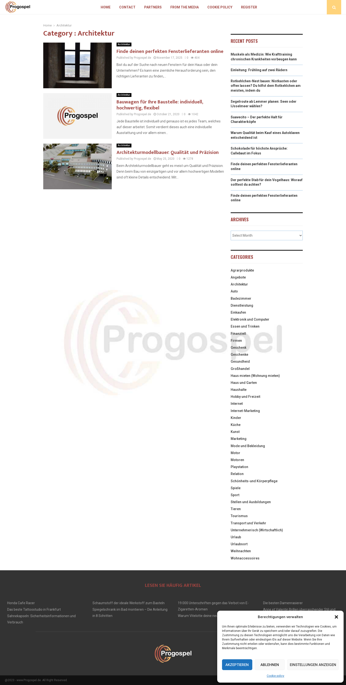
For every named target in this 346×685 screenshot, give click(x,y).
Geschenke (239, 354)
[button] (336, 617)
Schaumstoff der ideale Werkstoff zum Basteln (129, 603)
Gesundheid (240, 361)
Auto (234, 291)
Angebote (238, 277)
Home (106, 7)
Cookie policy (275, 676)
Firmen (236, 340)
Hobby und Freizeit (245, 397)
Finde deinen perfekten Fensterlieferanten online (170, 51)
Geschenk (238, 347)
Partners (153, 7)
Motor (235, 453)
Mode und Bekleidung (248, 446)
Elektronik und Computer (250, 319)
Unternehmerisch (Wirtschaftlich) (257, 530)
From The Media (184, 7)
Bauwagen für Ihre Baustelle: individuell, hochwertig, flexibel (160, 105)
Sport (235, 495)
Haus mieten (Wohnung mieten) (255, 376)
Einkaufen (238, 312)
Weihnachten (241, 551)
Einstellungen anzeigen (313, 665)
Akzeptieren (237, 665)
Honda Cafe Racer (21, 603)
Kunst (235, 432)
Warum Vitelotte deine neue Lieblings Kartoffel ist (215, 616)
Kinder (236, 418)
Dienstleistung (242, 305)
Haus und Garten (244, 383)
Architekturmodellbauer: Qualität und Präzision (168, 152)
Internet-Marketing (245, 411)
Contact (127, 7)
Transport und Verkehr (248, 523)
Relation (237, 474)
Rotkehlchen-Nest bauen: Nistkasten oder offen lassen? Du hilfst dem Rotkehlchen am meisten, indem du (266, 85)
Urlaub (236, 537)
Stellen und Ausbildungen (251, 502)
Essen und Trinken (245, 326)
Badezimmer (241, 298)
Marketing (239, 439)
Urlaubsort (239, 544)
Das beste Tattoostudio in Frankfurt (34, 609)
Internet (237, 404)
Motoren (237, 460)
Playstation (239, 467)
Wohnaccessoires (245, 558)
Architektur (124, 44)
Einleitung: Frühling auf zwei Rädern (259, 70)
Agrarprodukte (242, 270)
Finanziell (238, 334)
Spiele (236, 488)
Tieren (236, 509)
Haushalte (239, 390)
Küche (236, 425)
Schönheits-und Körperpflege (254, 481)
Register (249, 7)
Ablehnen (269, 665)
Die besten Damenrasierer (283, 603)
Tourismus (239, 516)
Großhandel (240, 369)
